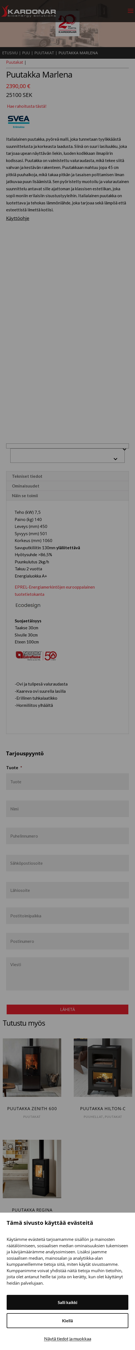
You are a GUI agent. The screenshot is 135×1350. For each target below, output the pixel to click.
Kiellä (67, 1320)
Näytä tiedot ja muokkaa (67, 1338)
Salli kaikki (67, 1302)
